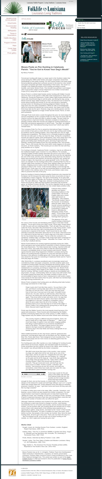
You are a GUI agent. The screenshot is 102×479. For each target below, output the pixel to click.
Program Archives (10, 43)
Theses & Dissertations (11, 34)
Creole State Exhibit (12, 49)
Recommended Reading (11, 26)
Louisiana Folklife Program (28, 473)
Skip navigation (71, 1)
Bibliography (12, 30)
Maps (14, 45)
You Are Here (26, 23)
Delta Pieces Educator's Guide (88, 40)
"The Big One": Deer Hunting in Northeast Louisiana (88, 56)
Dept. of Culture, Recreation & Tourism (63, 470)
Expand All (34, 23)
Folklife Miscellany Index (10, 39)
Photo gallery (11, 53)
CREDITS (23, 475)
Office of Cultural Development (44, 470)
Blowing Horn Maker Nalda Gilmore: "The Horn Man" (87, 49)
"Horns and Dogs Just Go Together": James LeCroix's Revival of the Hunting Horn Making (87, 44)
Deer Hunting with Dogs (86, 53)
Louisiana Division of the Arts (28, 470)
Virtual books (11, 23)
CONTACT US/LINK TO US (34, 475)
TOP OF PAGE (81, 27)
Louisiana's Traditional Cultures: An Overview (89, 60)
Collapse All (41, 23)
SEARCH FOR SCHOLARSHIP (10, 19)
